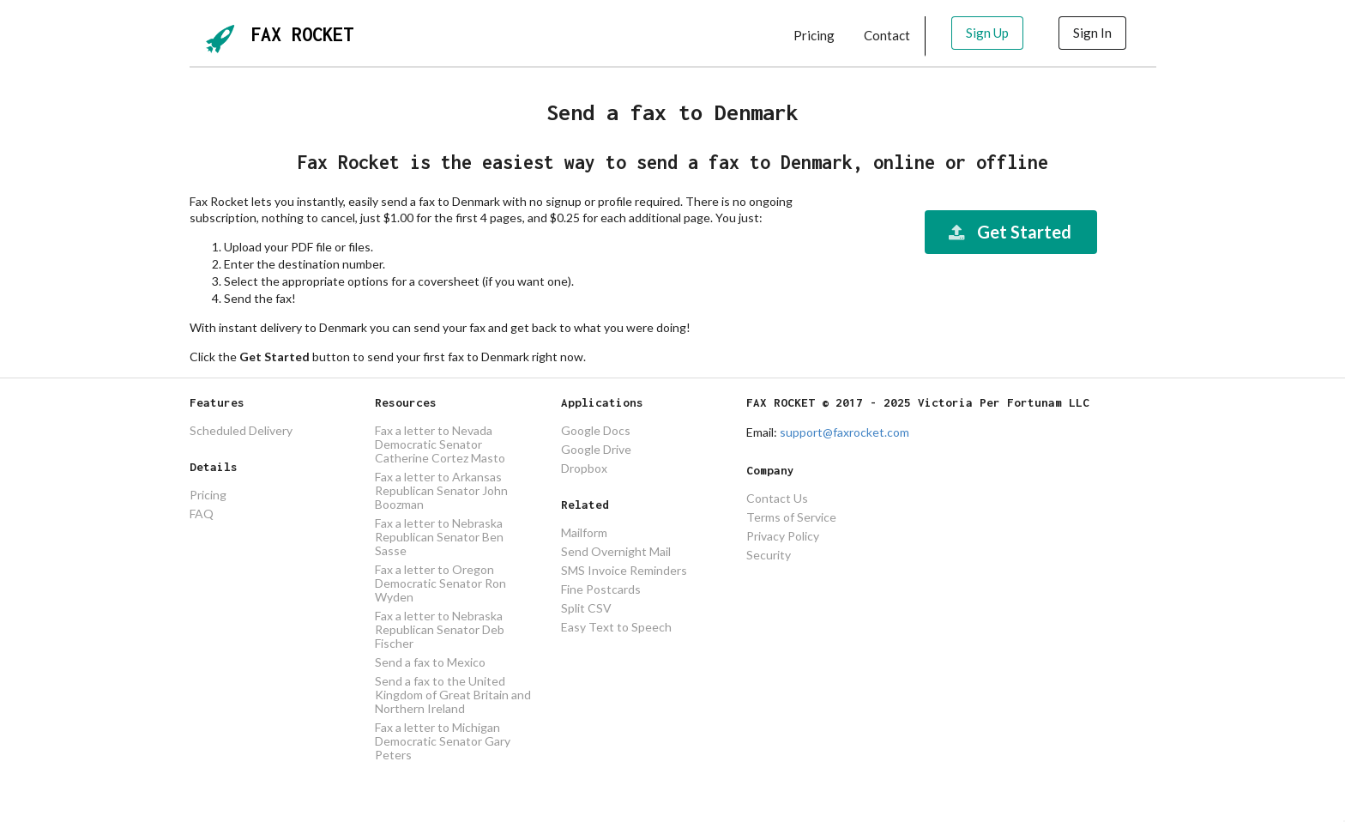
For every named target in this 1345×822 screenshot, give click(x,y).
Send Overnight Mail (616, 551)
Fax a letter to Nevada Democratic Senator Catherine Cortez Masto (440, 444)
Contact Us (777, 498)
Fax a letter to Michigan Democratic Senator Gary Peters (442, 741)
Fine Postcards (601, 589)
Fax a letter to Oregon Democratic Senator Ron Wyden (440, 583)
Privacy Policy (782, 536)
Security (768, 554)
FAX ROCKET (301, 34)
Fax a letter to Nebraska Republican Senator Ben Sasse (439, 537)
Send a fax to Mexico (430, 662)
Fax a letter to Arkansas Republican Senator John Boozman (441, 490)
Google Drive (596, 449)
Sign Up (987, 32)
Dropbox (584, 468)
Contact (887, 35)
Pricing (814, 35)
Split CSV (586, 608)
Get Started (1008, 231)
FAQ (202, 513)
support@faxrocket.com (844, 432)
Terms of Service (791, 517)
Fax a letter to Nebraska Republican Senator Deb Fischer (439, 629)
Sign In (1092, 32)
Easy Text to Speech (616, 627)
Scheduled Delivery (241, 431)
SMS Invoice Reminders (624, 570)
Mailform (584, 533)
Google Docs (595, 431)
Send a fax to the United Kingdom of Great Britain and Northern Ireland (453, 695)
